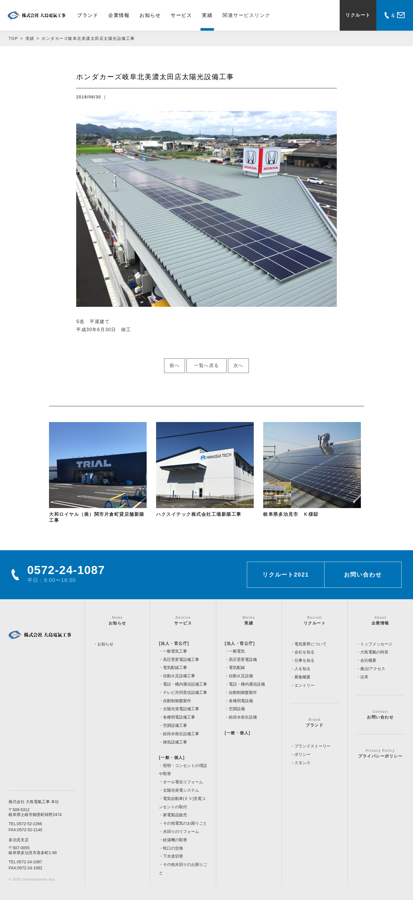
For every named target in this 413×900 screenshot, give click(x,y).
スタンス (302, 762)
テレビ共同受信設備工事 (185, 692)
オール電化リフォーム (183, 782)
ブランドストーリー (312, 746)
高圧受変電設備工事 (181, 659)
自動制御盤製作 (177, 700)
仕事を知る (304, 660)
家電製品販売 (175, 815)
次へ (238, 365)
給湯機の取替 (175, 839)
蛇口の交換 (173, 848)
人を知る (302, 668)
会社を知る (304, 652)
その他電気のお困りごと (185, 823)
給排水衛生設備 (243, 717)
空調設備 (237, 708)
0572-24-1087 (29, 862)
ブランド (87, 15)
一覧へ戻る (206, 365)
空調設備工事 (175, 725)
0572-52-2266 (29, 823)
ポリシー (302, 754)
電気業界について (310, 644)
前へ (175, 365)
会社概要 (368, 660)
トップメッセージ (376, 644)
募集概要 (302, 677)
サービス (181, 15)
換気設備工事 (175, 742)
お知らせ (150, 15)
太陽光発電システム (181, 790)
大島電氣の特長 (374, 652)
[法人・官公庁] (174, 643)
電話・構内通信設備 (247, 684)
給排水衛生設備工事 (181, 733)
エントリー (304, 685)
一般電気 (237, 651)
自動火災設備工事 (179, 675)
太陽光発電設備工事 (181, 708)
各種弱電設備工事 (179, 717)
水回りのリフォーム (181, 831)
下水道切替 (173, 856)
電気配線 (237, 667)
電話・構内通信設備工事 (185, 684)
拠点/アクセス (373, 668)
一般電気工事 (175, 651)
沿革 (364, 677)
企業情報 (118, 15)
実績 (207, 15)
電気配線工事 (175, 667)
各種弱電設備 (241, 700)
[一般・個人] (172, 757)
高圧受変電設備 (243, 659)
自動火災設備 (241, 675)
